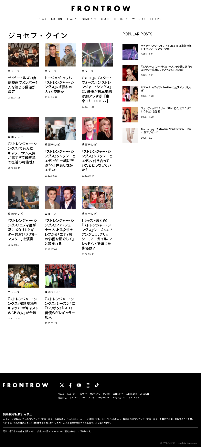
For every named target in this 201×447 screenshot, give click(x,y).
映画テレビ (15, 137)
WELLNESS (138, 19)
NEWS (42, 19)
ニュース (14, 71)
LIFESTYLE (156, 19)
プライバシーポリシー (99, 397)
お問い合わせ (119, 397)
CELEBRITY (120, 19)
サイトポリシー (77, 397)
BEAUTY (72, 19)
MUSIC (105, 19)
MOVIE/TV (95, 393)
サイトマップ (135, 397)
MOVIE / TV (89, 19)
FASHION (56, 19)
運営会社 (62, 397)
